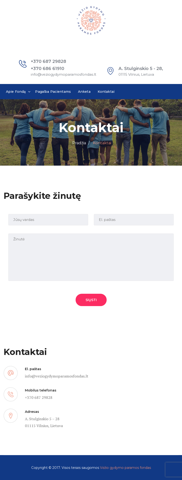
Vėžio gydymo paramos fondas (125, 468)
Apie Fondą (16, 91)
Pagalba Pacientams (53, 91)
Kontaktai (106, 91)
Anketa (84, 91)
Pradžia (79, 143)
